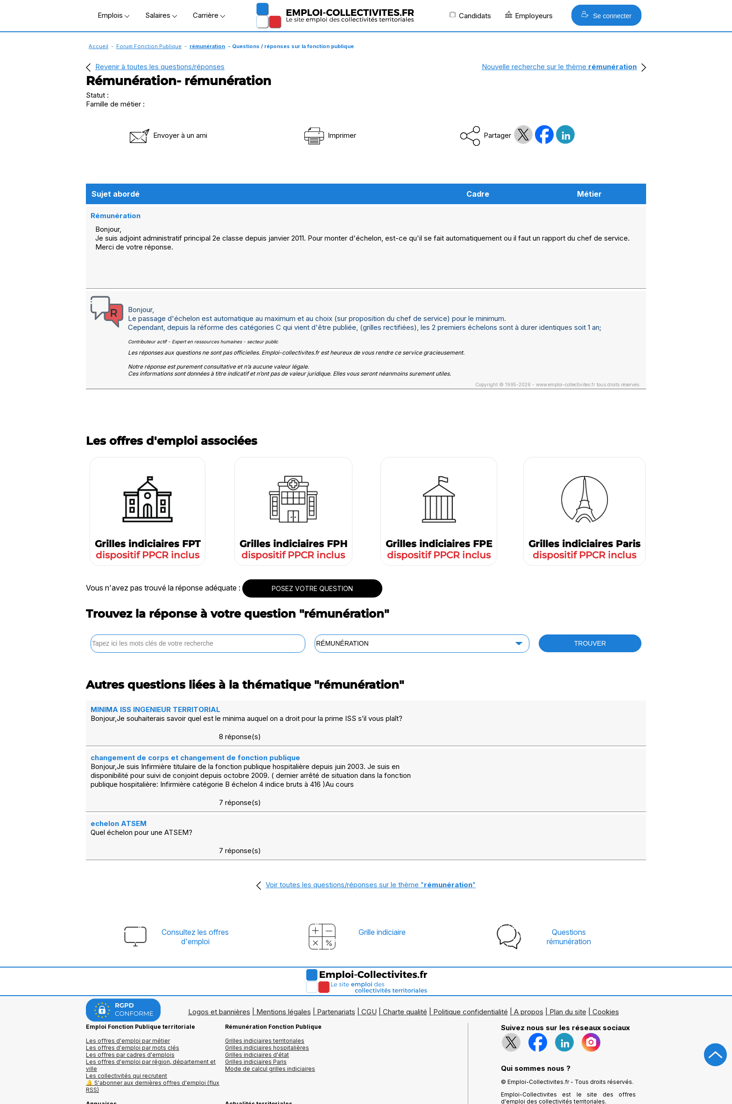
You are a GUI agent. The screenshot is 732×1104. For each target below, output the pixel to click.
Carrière (209, 15)
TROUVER (590, 633)
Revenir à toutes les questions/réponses (160, 66)
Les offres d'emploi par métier (128, 976)
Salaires (161, 15)
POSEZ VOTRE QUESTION (312, 579)
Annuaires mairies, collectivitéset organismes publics (128, 1057)
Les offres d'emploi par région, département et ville (151, 1001)
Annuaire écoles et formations (127, 1067)
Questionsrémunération (569, 872)
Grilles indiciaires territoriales (264, 976)
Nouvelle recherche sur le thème (559, 66)
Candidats (470, 15)
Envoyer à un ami (167, 135)
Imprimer (329, 135)
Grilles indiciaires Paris (256, 997)
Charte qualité (405, 947)
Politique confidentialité (470, 947)
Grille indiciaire (382, 867)
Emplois (113, 15)
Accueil (98, 46)
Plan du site (567, 947)
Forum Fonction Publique (149, 46)
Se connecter (606, 15)
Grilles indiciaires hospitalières (267, 983)
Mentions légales (283, 947)
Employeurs (529, 15)
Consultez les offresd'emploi (195, 872)
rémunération (207, 46)
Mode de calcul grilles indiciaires (270, 1004)
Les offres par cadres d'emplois (130, 990)
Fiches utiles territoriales (258, 1053)
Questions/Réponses (254, 1060)
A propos (528, 947)
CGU (369, 947)
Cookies (605, 947)
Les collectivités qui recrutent (126, 1011)
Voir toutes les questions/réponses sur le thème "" (371, 820)
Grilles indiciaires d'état (257, 990)
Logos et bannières (219, 947)
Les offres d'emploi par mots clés (132, 983)
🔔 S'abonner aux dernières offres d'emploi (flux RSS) (152, 1022)
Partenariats (336, 947)
